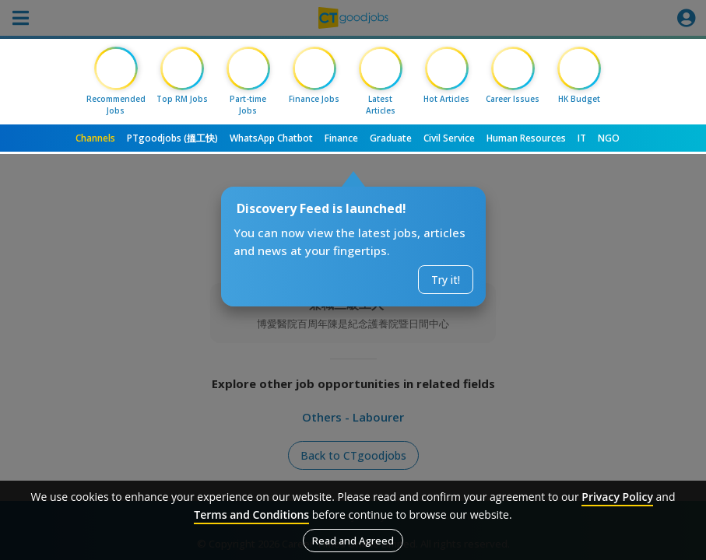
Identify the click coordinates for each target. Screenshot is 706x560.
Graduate (391, 138)
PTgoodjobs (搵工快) (172, 138)
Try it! (445, 279)
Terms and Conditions (251, 514)
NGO (609, 138)
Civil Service (449, 138)
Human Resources (526, 138)
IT (582, 138)
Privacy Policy (617, 496)
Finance (341, 138)
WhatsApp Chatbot (271, 138)
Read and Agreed (353, 541)
